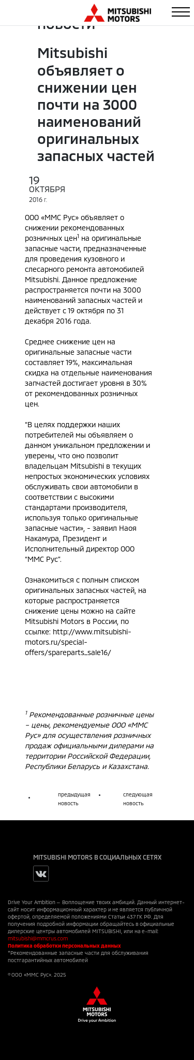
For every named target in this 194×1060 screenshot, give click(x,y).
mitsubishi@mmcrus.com (38, 938)
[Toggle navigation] (181, 12)
